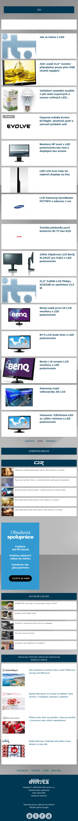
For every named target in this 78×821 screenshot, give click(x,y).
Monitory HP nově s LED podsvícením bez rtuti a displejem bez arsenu (55, 147)
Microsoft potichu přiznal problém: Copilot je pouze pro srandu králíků (40, 490)
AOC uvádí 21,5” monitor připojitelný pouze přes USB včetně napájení (57, 67)
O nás (45, 771)
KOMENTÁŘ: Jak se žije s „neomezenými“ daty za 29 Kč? (36, 603)
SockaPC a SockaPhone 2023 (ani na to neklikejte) (33, 623)
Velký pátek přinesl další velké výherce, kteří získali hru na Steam (39, 510)
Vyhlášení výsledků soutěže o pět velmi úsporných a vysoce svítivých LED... (57, 94)
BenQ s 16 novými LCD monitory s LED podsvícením (54, 365)
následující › (51, 441)
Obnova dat (43, 657)
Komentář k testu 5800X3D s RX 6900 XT (30, 643)
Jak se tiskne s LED (52, 37)
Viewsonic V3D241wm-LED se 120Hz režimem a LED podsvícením (56, 418)
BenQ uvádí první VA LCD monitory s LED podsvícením (56, 311)
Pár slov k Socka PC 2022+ (25, 633)
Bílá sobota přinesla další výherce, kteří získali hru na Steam (37, 500)
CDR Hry (39, 463)
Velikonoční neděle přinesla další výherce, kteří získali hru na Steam (40, 470)
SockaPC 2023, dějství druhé (25, 613)
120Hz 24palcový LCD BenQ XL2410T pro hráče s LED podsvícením (57, 258)
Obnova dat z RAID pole (27, 657)
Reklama (56, 771)
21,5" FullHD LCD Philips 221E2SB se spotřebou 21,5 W (57, 284)
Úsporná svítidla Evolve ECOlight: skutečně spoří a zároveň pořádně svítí (56, 121)
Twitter (35, 771)
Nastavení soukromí (39, 796)
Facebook (22, 771)
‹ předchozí (29, 441)
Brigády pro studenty (39, 660)
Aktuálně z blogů (39, 596)
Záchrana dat (54, 657)
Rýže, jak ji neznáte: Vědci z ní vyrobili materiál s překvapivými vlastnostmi (42, 480)
